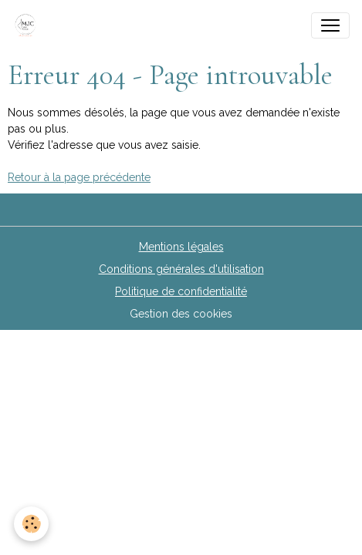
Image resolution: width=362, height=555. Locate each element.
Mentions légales (181, 246)
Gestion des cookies (181, 314)
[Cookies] (31, 523)
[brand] (28, 25)
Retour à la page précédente (79, 177)
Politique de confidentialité (181, 291)
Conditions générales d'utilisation (181, 269)
